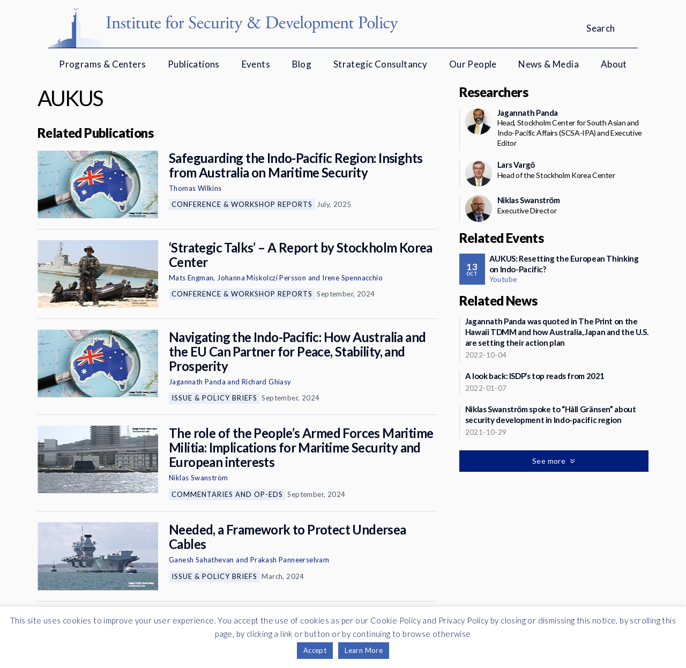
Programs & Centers (102, 64)
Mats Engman (191, 277)
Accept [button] (314, 650)
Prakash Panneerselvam (289, 559)
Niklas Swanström (198, 477)
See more (550, 460)
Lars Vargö (516, 164)
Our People (473, 64)
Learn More (364, 650)
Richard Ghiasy (267, 381)
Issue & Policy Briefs (214, 398)
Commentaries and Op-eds (227, 494)
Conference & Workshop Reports (242, 204)
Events (256, 64)
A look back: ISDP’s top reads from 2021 (535, 376)
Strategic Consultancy (380, 64)
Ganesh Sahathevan (201, 559)
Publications (194, 64)
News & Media (548, 64)
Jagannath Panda (197, 381)
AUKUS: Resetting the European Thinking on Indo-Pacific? (564, 264)
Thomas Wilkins (195, 188)
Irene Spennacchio (352, 277)
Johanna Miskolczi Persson (261, 277)
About (614, 64)
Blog (302, 64)
